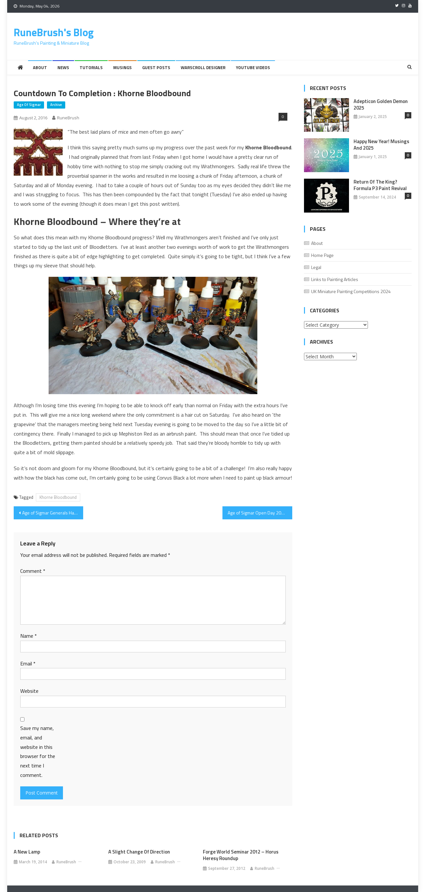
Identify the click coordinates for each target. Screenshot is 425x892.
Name (28, 636)
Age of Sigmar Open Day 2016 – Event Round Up (260, 512)
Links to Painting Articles (334, 279)
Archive (56, 104)
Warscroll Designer (203, 67)
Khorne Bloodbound (58, 497)
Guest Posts (156, 67)
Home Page (322, 255)
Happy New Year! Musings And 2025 (381, 144)
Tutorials (91, 67)
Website (29, 691)
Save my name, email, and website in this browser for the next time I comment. (37, 751)
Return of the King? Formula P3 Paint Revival (380, 185)
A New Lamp (27, 852)
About (40, 67)
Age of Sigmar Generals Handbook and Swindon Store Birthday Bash (52, 512)
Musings (122, 67)
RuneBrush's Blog (54, 32)
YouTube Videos (253, 67)
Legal (316, 267)
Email (28, 663)
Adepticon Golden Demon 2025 (381, 104)
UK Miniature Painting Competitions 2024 (351, 291)
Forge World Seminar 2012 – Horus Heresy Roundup (241, 855)
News (63, 67)
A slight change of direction (139, 852)
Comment (32, 571)
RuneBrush (68, 118)
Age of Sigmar (29, 104)
